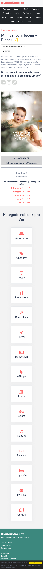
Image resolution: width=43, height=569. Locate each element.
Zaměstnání (27, 13)
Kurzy (4, 17)
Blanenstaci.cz (6, 30)
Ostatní (29, 22)
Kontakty (4, 556)
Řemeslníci (7, 13)
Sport (11, 17)
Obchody (17, 9)
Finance (28, 17)
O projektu (5, 553)
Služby (17, 13)
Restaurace (36, 9)
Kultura (19, 17)
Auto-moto (7, 9)
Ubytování (37, 17)
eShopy (37, 13)
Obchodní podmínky (8, 559)
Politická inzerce (17, 22)
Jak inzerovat (6, 545)
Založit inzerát (6, 543)
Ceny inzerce (6, 548)
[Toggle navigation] (39, 3)
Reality (26, 9)
